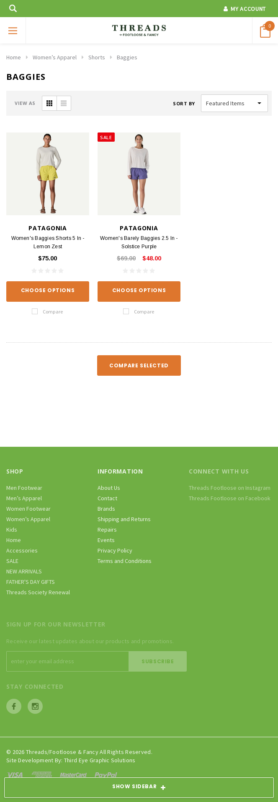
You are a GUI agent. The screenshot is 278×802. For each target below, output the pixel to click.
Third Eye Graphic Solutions (100, 760)
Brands (106, 508)
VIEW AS (25, 103)
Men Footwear (24, 487)
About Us (109, 487)
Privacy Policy (115, 550)
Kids (11, 529)
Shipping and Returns (124, 519)
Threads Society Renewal (38, 592)
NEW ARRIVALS (24, 571)
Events (106, 540)
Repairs (107, 529)
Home (13, 57)
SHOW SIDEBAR (139, 788)
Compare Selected (139, 365)
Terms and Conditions (125, 561)
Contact (107, 498)
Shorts (96, 57)
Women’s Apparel (55, 57)
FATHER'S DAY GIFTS (30, 582)
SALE (12, 561)
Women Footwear (28, 508)
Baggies (127, 57)
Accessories (22, 550)
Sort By (184, 103)
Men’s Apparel (24, 498)
